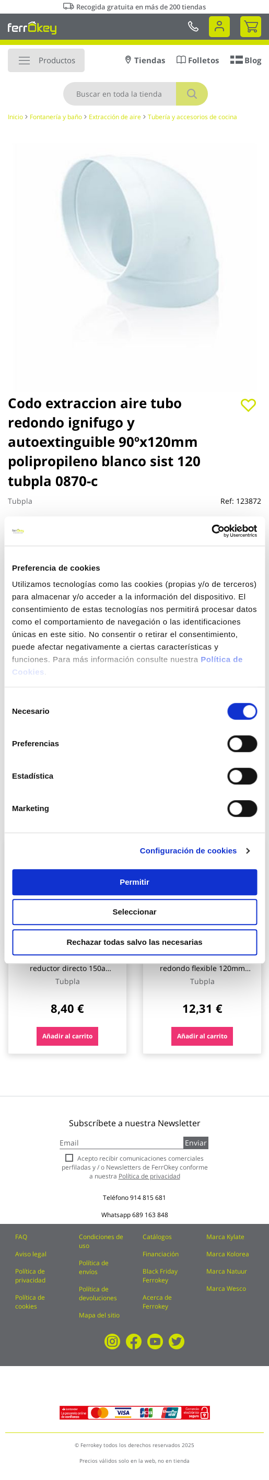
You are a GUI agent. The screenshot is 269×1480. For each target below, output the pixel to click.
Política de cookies (30, 1302)
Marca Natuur (226, 1271)
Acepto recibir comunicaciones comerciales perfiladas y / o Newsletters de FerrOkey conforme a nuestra (135, 1167)
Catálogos (157, 1236)
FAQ (21, 1236)
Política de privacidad (30, 1276)
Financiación (161, 1254)
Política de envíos (94, 1267)
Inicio (15, 116)
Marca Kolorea (227, 1254)
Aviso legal (30, 1254)
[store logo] (32, 27)
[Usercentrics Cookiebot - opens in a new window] (211, 531)
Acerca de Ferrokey (157, 1302)
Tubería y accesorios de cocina (192, 116)
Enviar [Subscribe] (196, 1143)
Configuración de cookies (188, 850)
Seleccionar (134, 911)
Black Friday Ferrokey (160, 1276)
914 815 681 (148, 1197)
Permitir (134, 881)
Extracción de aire (115, 116)
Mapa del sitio (99, 1315)
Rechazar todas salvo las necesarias (134, 942)
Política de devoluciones (98, 1293)
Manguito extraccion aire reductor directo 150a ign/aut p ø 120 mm (67, 968)
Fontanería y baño (56, 116)
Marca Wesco (226, 1288)
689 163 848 (150, 1214)
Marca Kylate (225, 1236)
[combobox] (135, 94)
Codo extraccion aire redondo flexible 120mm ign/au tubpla (202, 968)
